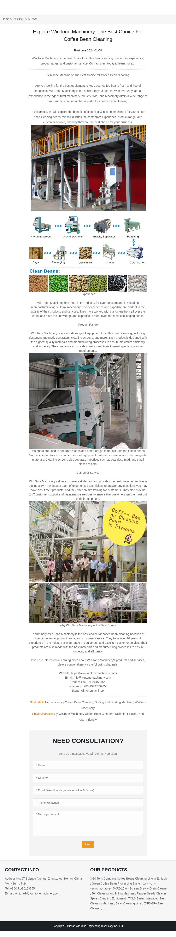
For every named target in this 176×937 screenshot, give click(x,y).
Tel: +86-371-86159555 (20, 888)
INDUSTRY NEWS (25, 19)
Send (88, 844)
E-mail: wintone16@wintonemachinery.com (32, 893)
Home (6, 19)
